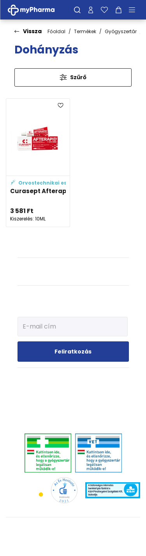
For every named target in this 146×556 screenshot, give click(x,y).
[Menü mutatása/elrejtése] (134, 9)
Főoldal (56, 31)
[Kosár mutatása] (118, 10)
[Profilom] (90, 10)
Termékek (85, 31)
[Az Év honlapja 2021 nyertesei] (64, 489)
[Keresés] (77, 10)
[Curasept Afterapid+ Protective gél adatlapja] (38, 162)
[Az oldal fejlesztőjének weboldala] (73, 543)
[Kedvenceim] (104, 10)
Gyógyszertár (121, 31)
